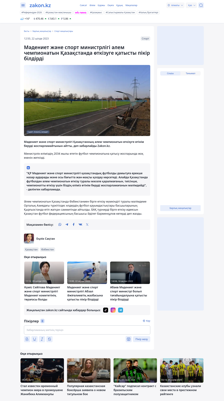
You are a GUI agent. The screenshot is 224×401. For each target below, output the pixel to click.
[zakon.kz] (40, 5)
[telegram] (67, 224)
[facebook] (73, 224)
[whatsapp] (60, 224)
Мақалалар (131, 5)
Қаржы (101, 5)
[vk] (80, 224)
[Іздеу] (201, 5)
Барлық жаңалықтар (42, 31)
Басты (26, 31)
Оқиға (110, 5)
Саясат (83, 5)
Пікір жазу (141, 339)
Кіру (148, 320)
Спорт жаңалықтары (63, 31)
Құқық (119, 5)
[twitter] (87, 224)
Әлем (92, 5)
